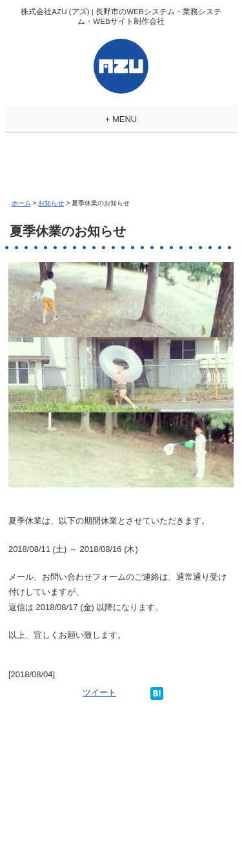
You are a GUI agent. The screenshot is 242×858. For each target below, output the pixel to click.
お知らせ (51, 203)
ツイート (99, 692)
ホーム (21, 203)
